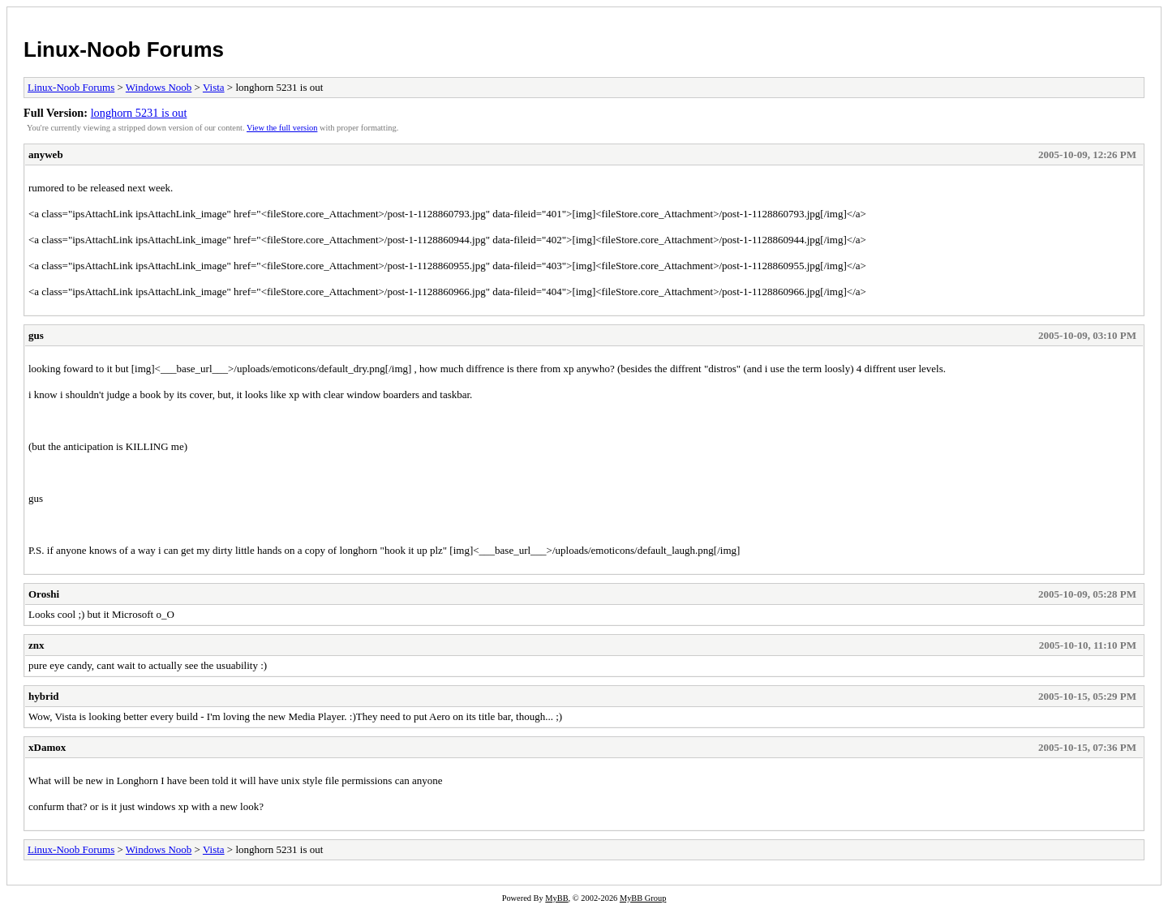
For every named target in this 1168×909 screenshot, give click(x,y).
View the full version (282, 127)
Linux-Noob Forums (124, 49)
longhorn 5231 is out (139, 112)
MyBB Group (643, 898)
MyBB (556, 898)
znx (36, 645)
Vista (214, 87)
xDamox (47, 747)
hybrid (43, 696)
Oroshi (43, 594)
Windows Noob (158, 87)
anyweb (45, 154)
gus (36, 335)
